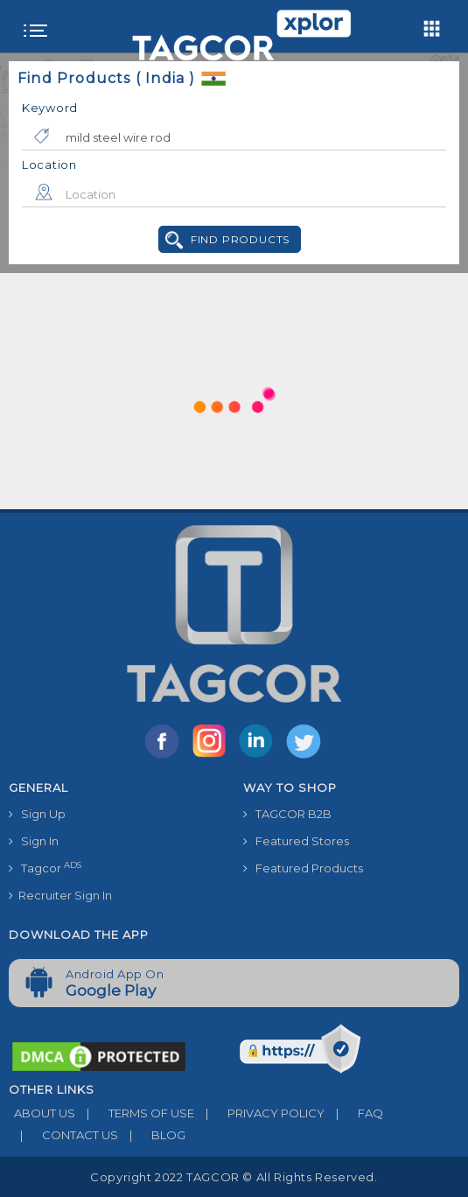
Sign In (34, 841)
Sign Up (37, 814)
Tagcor (45, 867)
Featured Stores (296, 841)
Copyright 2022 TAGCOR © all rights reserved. (233, 1177)
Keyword (50, 108)
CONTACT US (63, 1135)
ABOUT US (42, 1113)
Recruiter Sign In (60, 895)
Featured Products (303, 868)
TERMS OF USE (134, 1113)
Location (49, 165)
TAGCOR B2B (287, 814)
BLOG (151, 1135)
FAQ (354, 1113)
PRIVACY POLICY (259, 1113)
